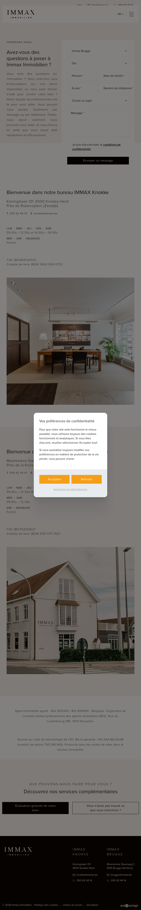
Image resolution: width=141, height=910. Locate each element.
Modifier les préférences (70, 489)
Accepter (54, 479)
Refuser (86, 479)
